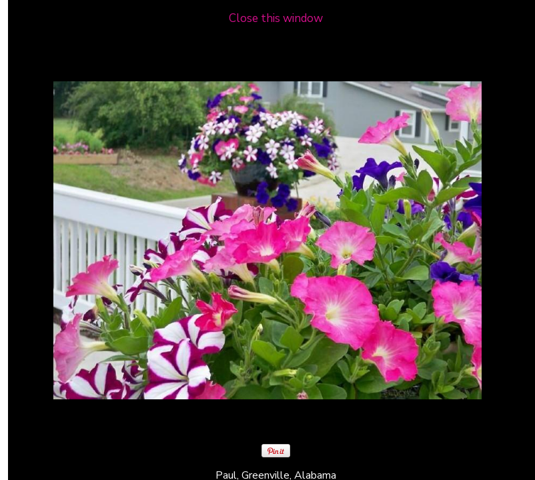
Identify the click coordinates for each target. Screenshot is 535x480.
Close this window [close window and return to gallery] (276, 18)
